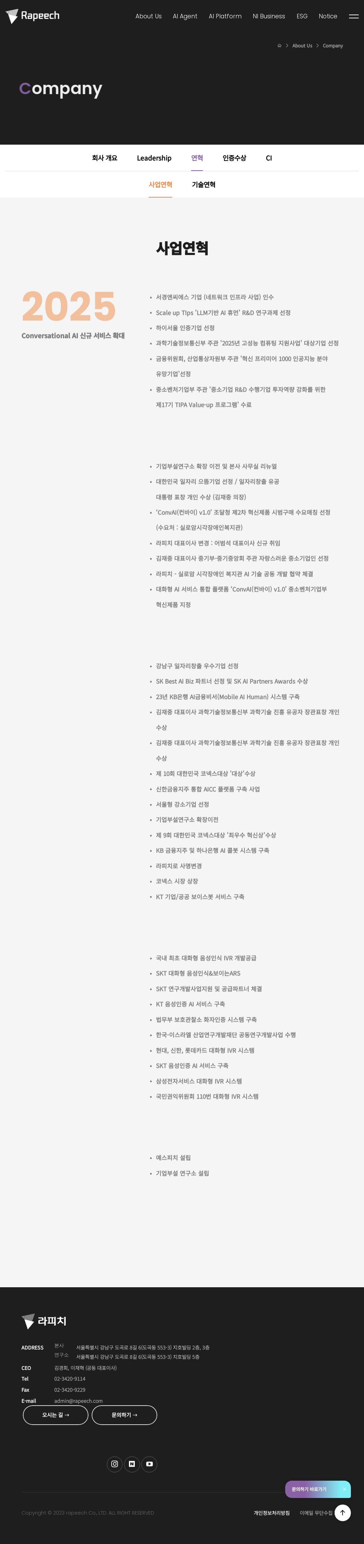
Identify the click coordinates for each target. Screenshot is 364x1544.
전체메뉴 (354, 17)
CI (269, 157)
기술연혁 (203, 184)
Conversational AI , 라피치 (32, 16)
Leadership (154, 157)
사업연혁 (160, 184)
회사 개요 (104, 157)
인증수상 (234, 157)
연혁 (197, 157)
